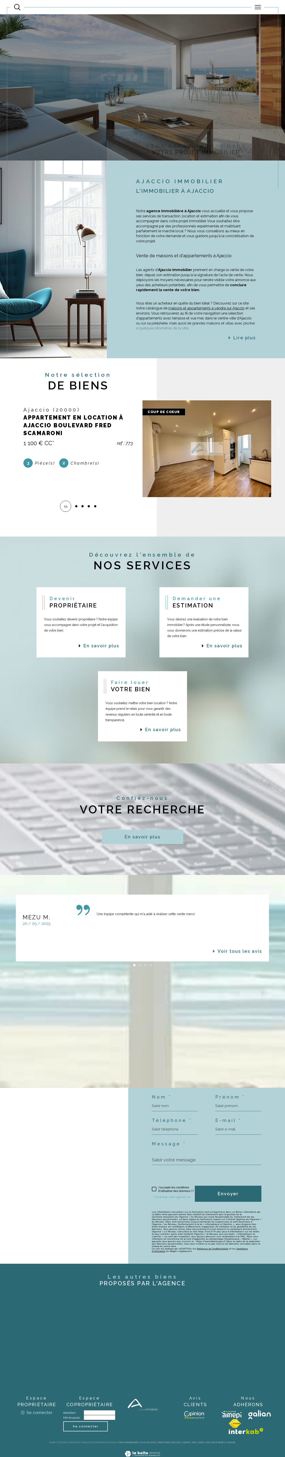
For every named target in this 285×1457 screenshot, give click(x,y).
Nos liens (197, 1442)
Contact (278, 437)
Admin (186, 1442)
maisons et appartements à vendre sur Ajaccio (206, 319)
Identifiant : (70, 1412)
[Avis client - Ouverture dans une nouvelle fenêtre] (194, 1414)
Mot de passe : (72, 1417)
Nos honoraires (128, 1442)
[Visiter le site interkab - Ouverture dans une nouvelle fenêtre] (246, 1431)
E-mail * (228, 1120)
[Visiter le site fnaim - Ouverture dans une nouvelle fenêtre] (235, 1423)
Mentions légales (169, 1442)
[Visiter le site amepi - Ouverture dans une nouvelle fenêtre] (231, 1414)
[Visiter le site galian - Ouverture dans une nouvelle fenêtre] (259, 1414)
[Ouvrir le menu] (258, 7)
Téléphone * (172, 1120)
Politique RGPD (215, 1442)
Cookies (230, 1442)
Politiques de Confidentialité (212, 1248)
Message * (169, 1144)
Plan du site (148, 1442)
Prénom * (230, 1097)
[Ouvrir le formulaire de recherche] (17, 7)
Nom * (162, 1097)
